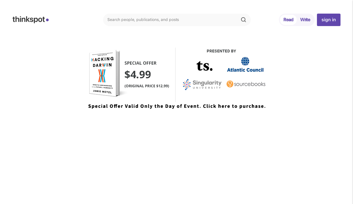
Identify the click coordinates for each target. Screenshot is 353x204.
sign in (328, 19)
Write (305, 19)
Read (288, 19)
